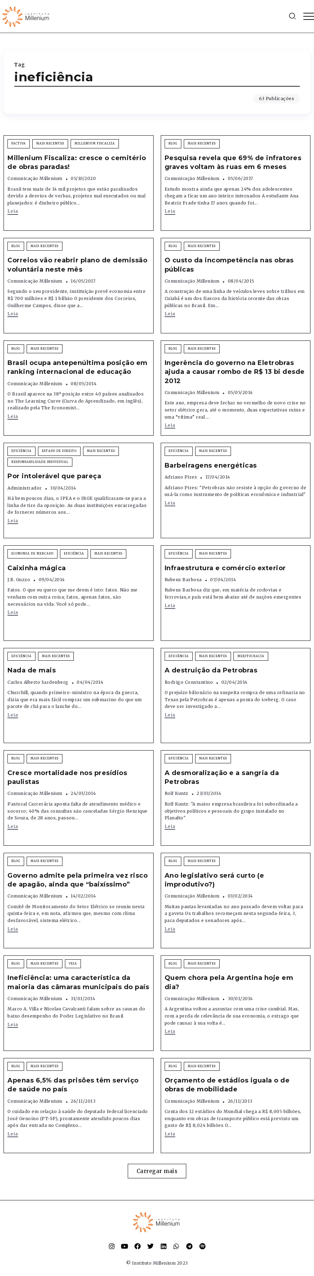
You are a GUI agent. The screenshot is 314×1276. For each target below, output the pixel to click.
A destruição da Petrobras (211, 670)
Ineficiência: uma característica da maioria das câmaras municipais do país (78, 982)
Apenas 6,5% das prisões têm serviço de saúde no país (73, 1084)
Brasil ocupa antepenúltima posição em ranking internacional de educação (77, 367)
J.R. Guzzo (18, 579)
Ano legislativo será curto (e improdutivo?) (214, 880)
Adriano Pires (181, 477)
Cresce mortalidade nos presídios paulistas (67, 777)
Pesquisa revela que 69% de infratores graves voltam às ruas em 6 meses (233, 162)
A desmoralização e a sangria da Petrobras (222, 777)
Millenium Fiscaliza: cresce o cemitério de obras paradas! (76, 162)
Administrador (24, 488)
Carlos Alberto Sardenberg (37, 682)
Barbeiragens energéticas (211, 465)
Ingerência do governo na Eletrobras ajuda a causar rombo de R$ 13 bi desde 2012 (235, 372)
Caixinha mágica (36, 568)
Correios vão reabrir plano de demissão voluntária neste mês (77, 264)
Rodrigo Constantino (189, 682)
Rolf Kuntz (176, 793)
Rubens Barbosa (183, 579)
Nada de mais (31, 670)
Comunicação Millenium (34, 178)
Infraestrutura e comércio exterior (225, 568)
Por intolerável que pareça (54, 476)
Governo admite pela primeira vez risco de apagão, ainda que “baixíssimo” (77, 880)
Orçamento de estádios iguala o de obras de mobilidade (227, 1084)
